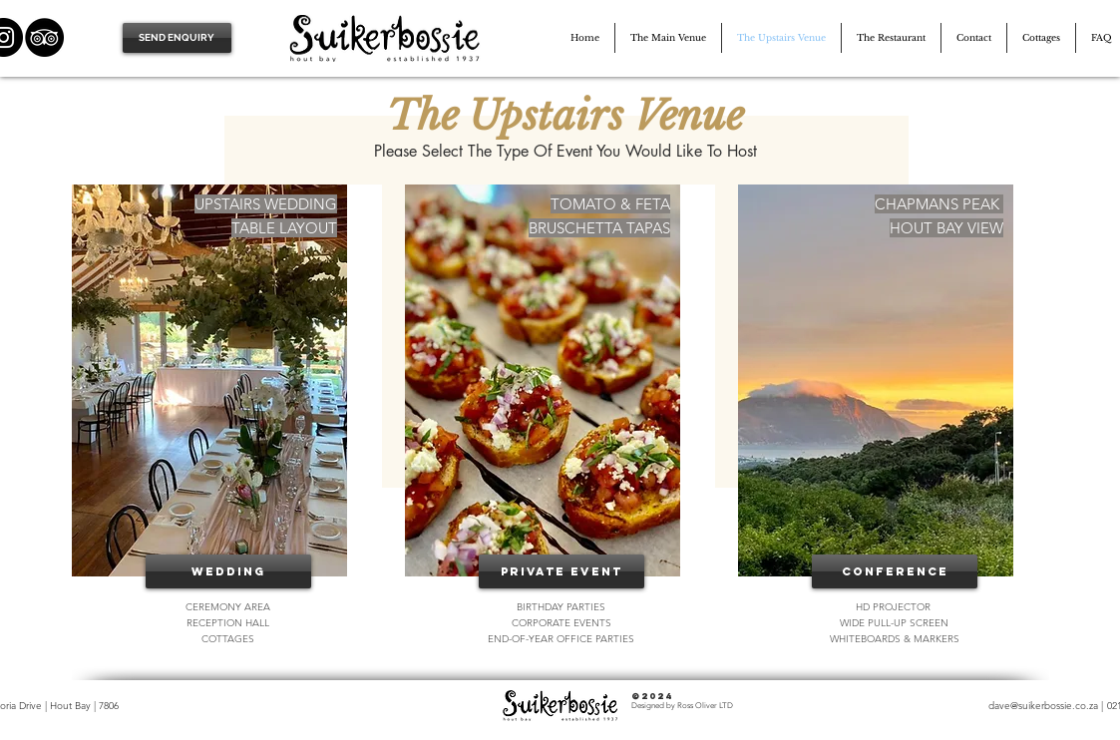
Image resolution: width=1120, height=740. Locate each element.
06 (114, 705)
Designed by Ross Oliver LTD (682, 705)
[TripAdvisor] (44, 37)
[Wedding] (228, 571)
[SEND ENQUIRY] (177, 38)
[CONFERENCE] (894, 571)
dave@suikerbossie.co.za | (1045, 705)
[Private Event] (561, 571)
